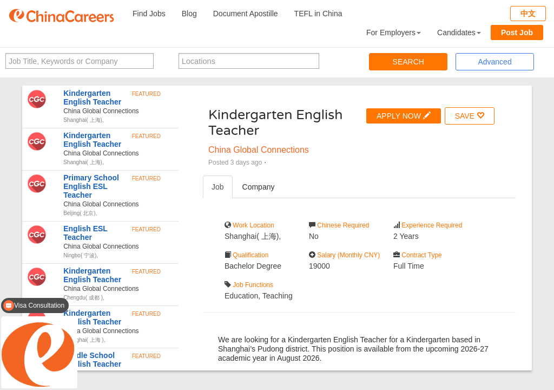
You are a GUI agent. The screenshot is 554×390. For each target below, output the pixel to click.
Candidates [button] (459, 32)
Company (258, 187)
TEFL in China (318, 13)
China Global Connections (258, 149)
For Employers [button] (393, 32)
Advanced (494, 61)
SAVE (469, 115)
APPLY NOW (404, 115)
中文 (528, 13)
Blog (189, 13)
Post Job (517, 32)
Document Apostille (245, 13)
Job (218, 187)
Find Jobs (149, 13)
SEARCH (408, 61)
